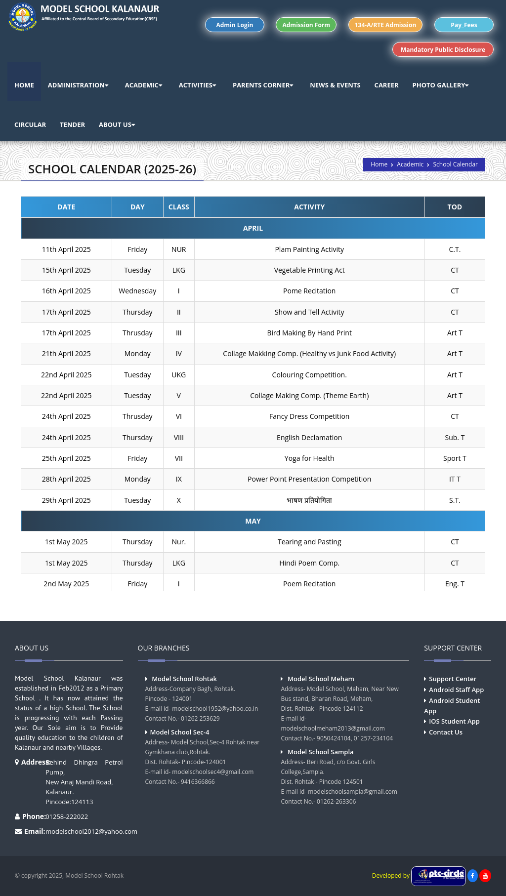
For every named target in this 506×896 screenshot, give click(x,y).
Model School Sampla (321, 751)
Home (379, 164)
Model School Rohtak (184, 678)
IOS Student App (454, 721)
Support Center (452, 678)
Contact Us (446, 732)
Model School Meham (321, 678)
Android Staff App (456, 689)
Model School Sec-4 (180, 732)
